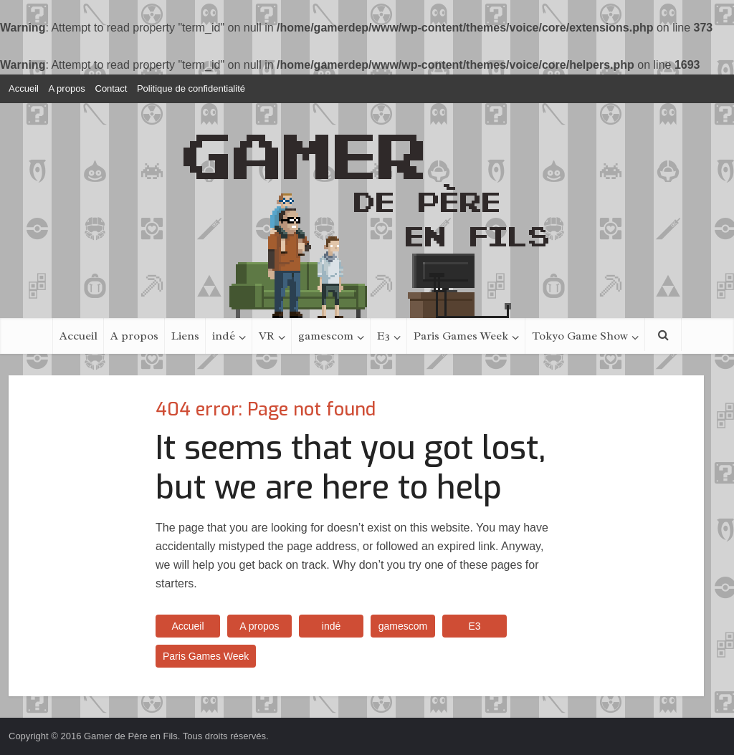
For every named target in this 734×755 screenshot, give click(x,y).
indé (223, 336)
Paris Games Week (461, 336)
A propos (67, 88)
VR (267, 336)
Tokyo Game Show (580, 336)
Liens (185, 336)
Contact (111, 88)
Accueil (24, 88)
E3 (383, 336)
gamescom (325, 336)
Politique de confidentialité (191, 88)
